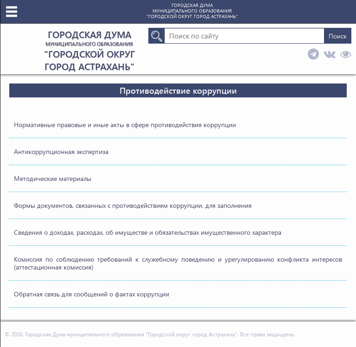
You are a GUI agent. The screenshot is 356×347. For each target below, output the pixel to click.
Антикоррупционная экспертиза (61, 151)
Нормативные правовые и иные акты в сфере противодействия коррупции (125, 124)
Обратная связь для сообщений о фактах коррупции (91, 293)
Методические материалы (52, 178)
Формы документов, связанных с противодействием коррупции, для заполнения (133, 205)
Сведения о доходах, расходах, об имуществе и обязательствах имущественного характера (147, 232)
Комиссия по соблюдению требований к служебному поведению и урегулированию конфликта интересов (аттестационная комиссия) (178, 263)
